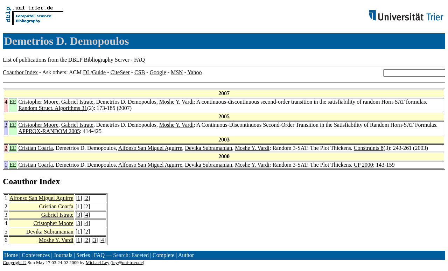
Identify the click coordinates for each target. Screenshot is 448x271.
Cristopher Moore (38, 102)
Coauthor (20, 181)
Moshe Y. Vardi (176, 102)
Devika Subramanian (208, 148)
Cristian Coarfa (36, 148)
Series (83, 255)
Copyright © (15, 262)
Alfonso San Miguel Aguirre (150, 148)
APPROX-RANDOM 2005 (49, 131)
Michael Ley (98, 262)
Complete (163, 255)
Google (158, 72)
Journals (63, 255)
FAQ (139, 60)
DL (86, 72)
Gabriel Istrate (77, 102)
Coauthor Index (20, 72)
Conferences (36, 255)
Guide (99, 72)
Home (11, 255)
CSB (139, 72)
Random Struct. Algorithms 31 (53, 108)
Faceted (140, 255)
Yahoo (194, 72)
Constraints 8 (369, 148)
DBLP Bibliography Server (99, 60)
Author (186, 255)
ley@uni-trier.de (127, 262)
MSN (177, 72)
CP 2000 (363, 165)
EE (12, 102)
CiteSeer (120, 72)
